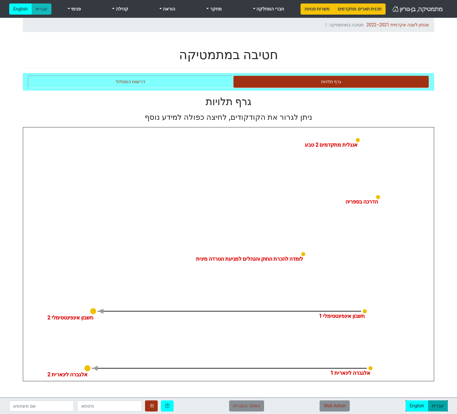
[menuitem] (317, 9)
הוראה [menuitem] (168, 8)
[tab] (331, 82)
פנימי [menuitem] (75, 8)
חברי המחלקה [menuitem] (269, 8)
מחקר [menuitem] (215, 8)
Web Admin (335, 405)
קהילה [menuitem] (121, 8)
